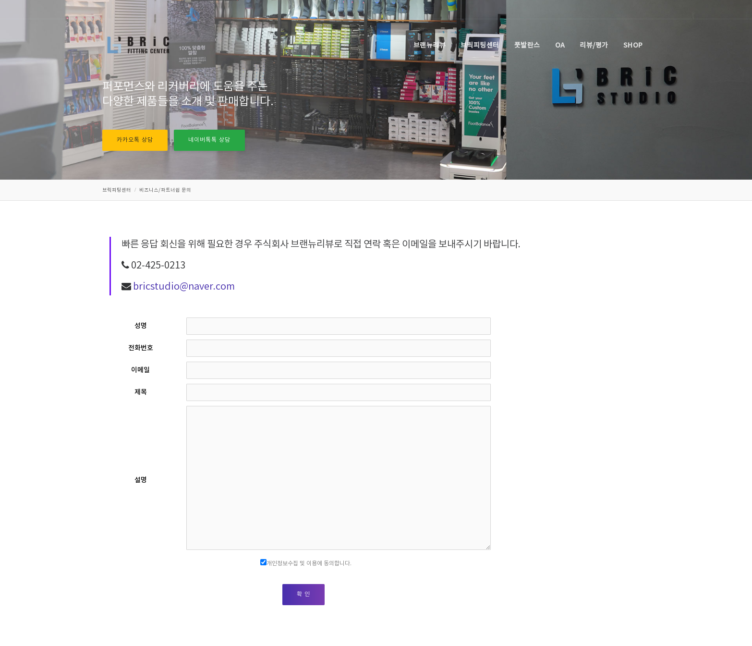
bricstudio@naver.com (184, 287)
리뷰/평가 (594, 45)
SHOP (633, 45)
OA (560, 45)
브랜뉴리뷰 (429, 45)
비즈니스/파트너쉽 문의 (165, 190)
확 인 (303, 594)
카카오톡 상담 (135, 140)
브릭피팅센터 (480, 45)
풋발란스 (527, 45)
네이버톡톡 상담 (209, 140)
